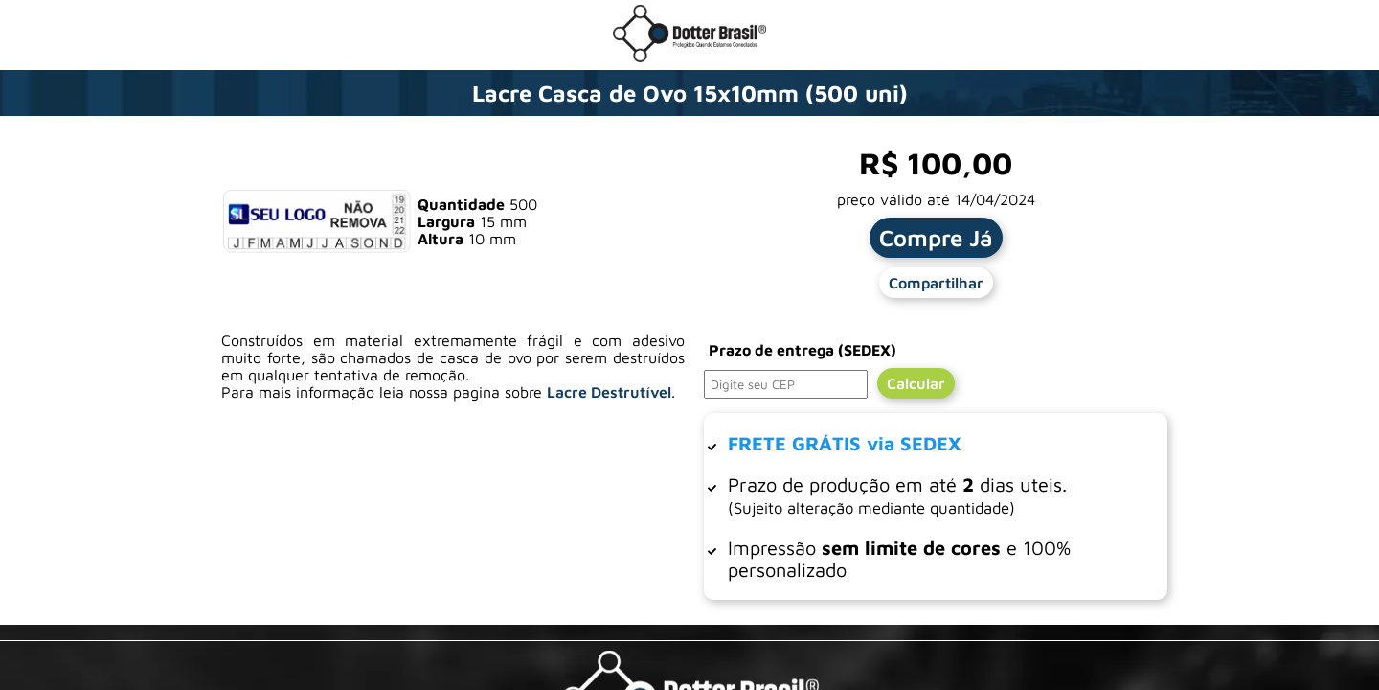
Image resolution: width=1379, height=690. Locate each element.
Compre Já (936, 237)
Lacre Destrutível (609, 392)
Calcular (916, 383)
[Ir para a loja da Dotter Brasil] (689, 56)
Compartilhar (936, 282)
